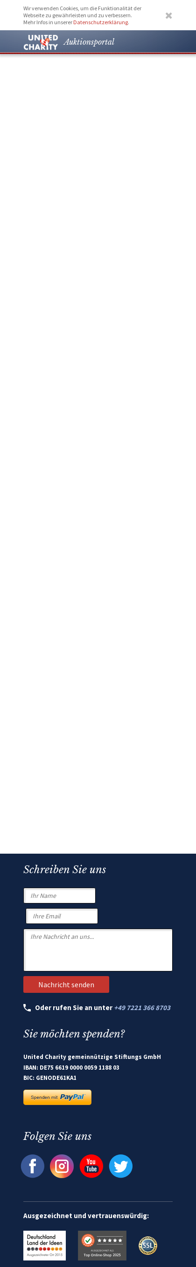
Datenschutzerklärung (100, 22)
